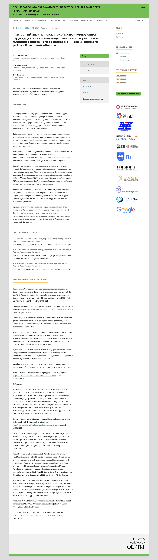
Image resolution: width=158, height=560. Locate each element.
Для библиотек (122, 60)
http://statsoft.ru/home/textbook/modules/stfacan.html (49, 309)
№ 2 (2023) (35, 28)
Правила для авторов (35, 21)
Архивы (74, 21)
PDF (85, 56)
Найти (139, 21)
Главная (17, 21)
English (119, 37)
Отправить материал (128, 94)
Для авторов (121, 56)
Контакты (102, 21)
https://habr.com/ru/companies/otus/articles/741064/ (34, 375)
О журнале (86, 21)
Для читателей (122, 53)
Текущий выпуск (58, 21)
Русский (119, 33)
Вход (143, 7)
